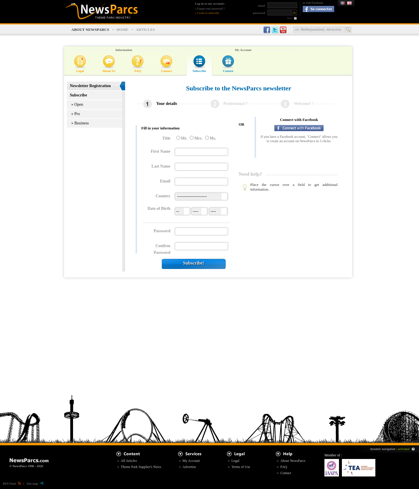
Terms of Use (240, 467)
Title (166, 138)
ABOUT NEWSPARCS (90, 29)
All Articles (129, 461)
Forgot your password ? (211, 8)
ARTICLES (145, 29)
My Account (191, 461)
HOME (122, 29)
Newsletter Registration (90, 86)
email (261, 5)
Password (162, 231)
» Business (80, 123)
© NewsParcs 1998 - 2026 (26, 466)
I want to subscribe (208, 13)
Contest (228, 71)
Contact (166, 71)
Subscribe (199, 71)
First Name (160, 151)
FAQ (137, 71)
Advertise (189, 467)
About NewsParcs (292, 461)
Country (163, 196)
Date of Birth (159, 208)
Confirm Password (162, 249)
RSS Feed (12, 483)
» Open (77, 104)
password (259, 13)
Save (290, 18)
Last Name (161, 166)
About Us (108, 71)
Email (165, 181)
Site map (35, 483)
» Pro (75, 114)
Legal (80, 71)
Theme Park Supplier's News (141, 467)
